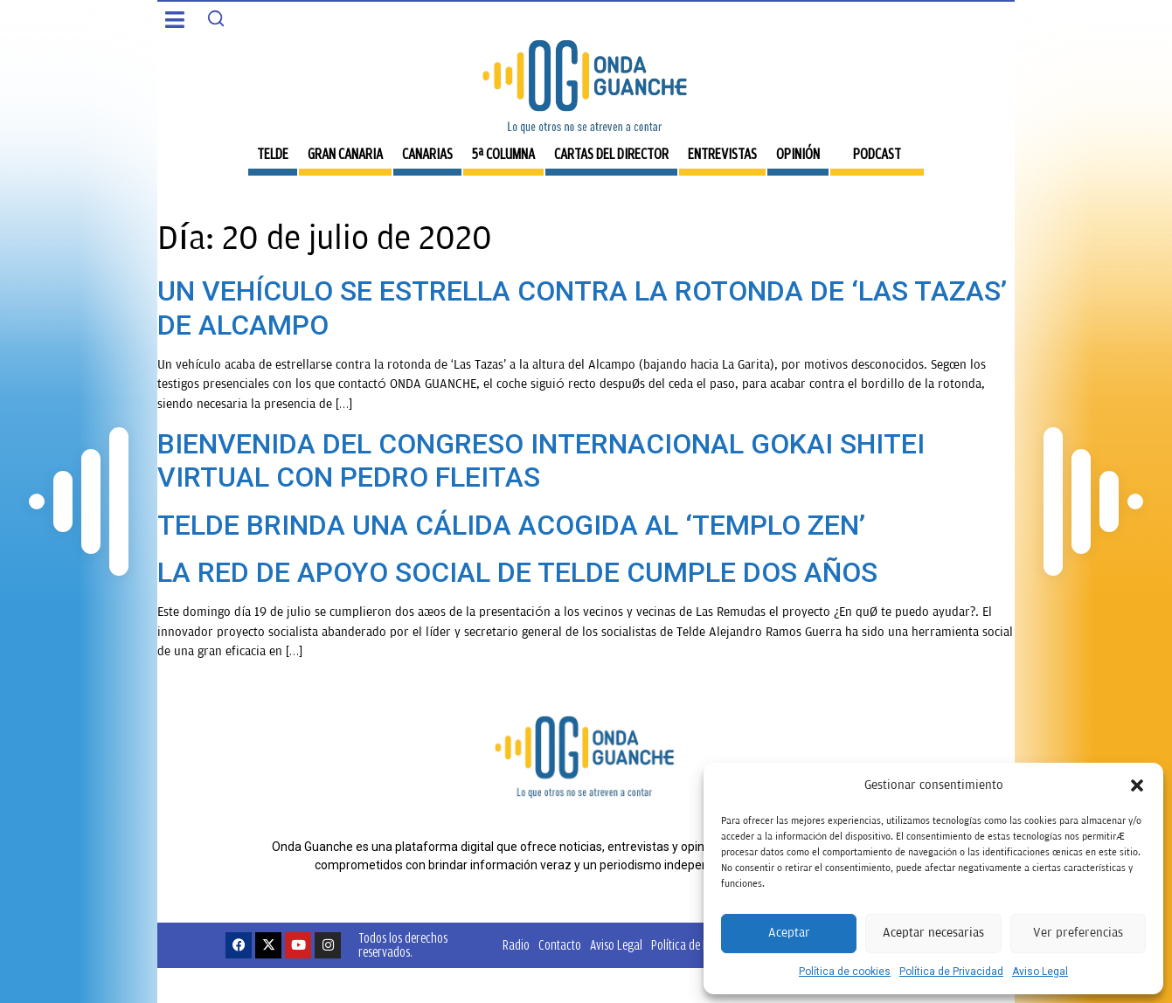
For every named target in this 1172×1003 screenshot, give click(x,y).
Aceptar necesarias (933, 932)
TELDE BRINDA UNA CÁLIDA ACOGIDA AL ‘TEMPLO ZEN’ (511, 525)
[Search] (216, 18)
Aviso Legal (1040, 971)
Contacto (559, 945)
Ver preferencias (1078, 932)
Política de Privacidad (951, 971)
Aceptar (789, 932)
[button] (1137, 785)
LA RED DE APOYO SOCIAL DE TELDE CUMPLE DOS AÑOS (517, 572)
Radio (516, 945)
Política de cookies (845, 971)
